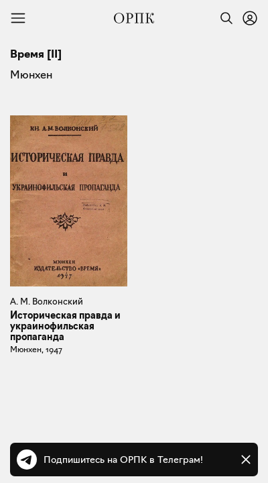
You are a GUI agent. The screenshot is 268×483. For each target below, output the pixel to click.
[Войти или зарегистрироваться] (250, 18)
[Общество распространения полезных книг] (134, 18)
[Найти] (223, 18)
